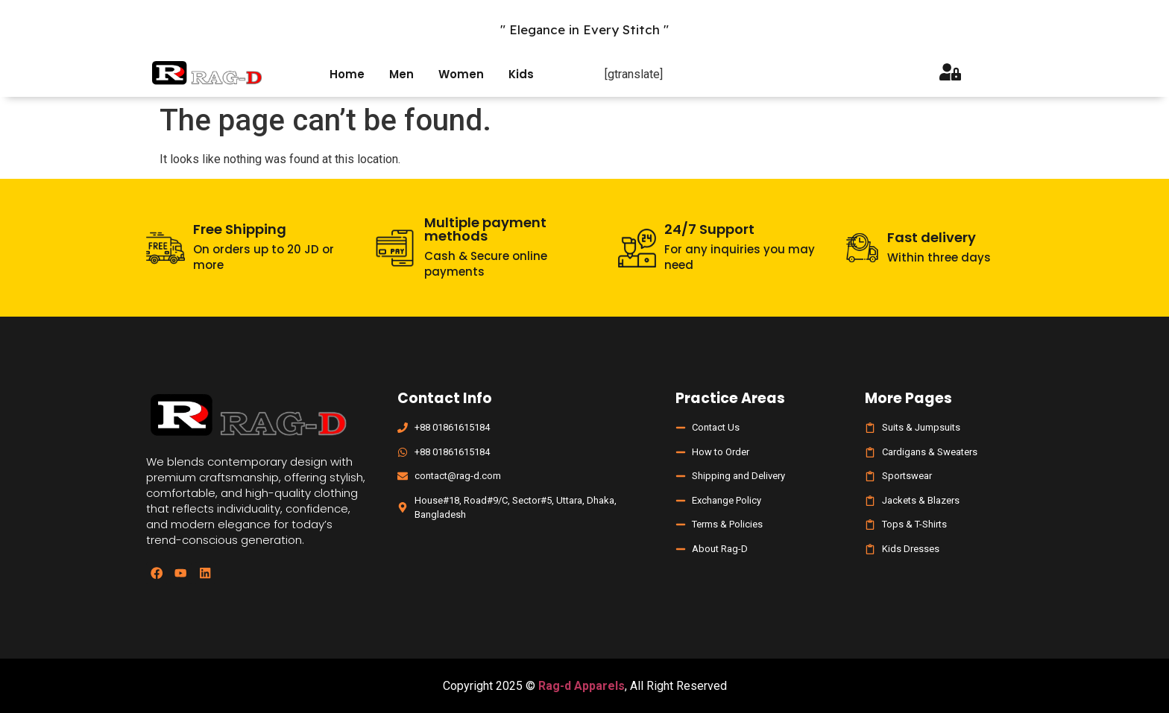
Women (461, 74)
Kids (521, 74)
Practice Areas (730, 398)
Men (401, 74)
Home (347, 74)
